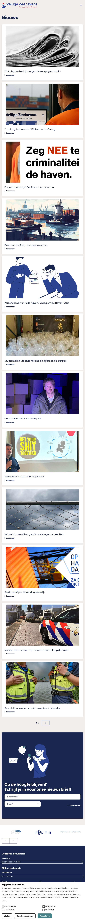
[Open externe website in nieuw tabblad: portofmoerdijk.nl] (15, 832)
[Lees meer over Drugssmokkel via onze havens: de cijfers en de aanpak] (42, 341)
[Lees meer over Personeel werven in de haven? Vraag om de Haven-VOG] (42, 284)
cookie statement (68, 897)
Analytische (48, 906)
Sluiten (7, 916)
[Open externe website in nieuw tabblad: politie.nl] (42, 832)
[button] (81, 4)
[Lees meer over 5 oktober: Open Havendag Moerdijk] (42, 573)
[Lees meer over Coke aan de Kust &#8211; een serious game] (42, 226)
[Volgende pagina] (45, 723)
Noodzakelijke (9, 906)
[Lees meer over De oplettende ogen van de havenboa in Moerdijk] (42, 689)
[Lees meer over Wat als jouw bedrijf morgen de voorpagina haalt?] (42, 52)
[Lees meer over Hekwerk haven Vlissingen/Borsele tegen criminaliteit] (42, 515)
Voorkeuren (8, 910)
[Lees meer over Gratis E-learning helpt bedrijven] (42, 399)
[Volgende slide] (13, 841)
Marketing (48, 910)
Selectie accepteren (25, 916)
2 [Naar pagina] (38, 723)
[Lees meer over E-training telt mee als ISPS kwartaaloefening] (42, 110)
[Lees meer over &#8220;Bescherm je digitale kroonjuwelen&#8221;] (42, 457)
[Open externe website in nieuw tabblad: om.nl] (69, 832)
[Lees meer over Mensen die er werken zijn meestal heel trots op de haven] (42, 631)
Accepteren (45, 916)
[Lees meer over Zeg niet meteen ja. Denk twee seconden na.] (42, 168)
